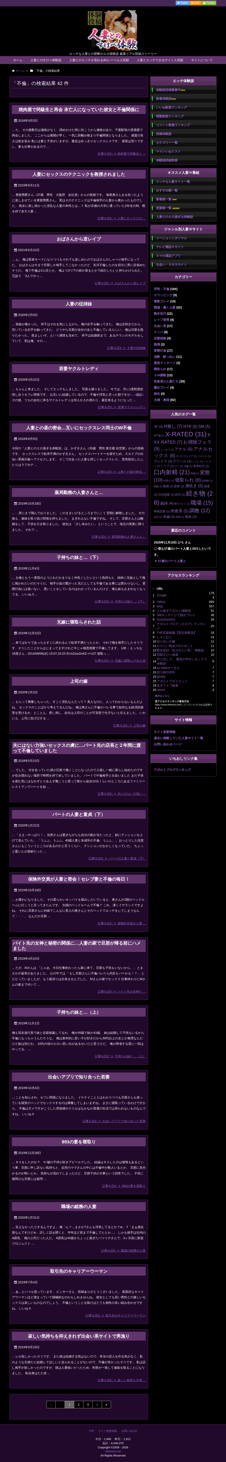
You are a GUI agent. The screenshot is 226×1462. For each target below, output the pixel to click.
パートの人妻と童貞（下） (78, 814)
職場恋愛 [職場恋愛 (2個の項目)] (162, 511)
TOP (91, 1431)
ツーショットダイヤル (171, 238)
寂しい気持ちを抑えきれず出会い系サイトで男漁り (79, 1336)
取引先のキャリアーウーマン (78, 1271)
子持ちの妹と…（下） (79, 557)
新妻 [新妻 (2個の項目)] (179, 486)
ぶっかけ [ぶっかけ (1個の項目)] (167, 449)
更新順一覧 (168, 208)
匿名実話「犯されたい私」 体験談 (180, 650)
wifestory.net (113, 1451)
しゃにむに (164, 637)
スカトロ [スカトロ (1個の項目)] (204, 456)
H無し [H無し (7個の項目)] (173, 426)
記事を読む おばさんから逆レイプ (120, 283)
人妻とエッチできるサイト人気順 (160, 60)
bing (159, 606)
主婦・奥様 (161, 400)
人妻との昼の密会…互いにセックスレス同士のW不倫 (79, 427)
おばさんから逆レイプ (79, 239)
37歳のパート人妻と (172, 561)
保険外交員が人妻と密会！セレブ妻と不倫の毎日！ (79, 879)
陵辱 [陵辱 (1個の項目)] (180, 517)
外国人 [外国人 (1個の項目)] (168, 480)
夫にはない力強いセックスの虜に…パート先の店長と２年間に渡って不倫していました (77, 748)
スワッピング (163, 295)
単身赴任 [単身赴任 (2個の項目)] (201, 466)
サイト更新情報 (164, 732)
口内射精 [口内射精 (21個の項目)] (172, 472)
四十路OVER (166, 672)
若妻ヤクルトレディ (79, 368)
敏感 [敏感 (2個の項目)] (168, 486)
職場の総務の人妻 (78, 1206)
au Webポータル (168, 668)
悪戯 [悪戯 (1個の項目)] (158, 486)
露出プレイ (161, 387)
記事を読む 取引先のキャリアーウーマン (116, 1315)
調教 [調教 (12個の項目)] (199, 510)
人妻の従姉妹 (79, 303)
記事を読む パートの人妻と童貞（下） (117, 858)
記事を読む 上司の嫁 (129, 725)
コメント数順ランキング (173, 125)
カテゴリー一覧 (167, 142)
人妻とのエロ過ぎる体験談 (174, 216)
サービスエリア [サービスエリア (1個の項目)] (186, 456)
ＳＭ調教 (160, 375)
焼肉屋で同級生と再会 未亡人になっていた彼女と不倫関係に (79, 109)
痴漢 (157, 344)
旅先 (157, 393)
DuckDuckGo (166, 619)
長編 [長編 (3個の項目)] (169, 516)
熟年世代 (160, 313)
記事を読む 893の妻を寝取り (124, 1186)
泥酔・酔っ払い (164, 356)
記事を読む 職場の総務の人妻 (123, 1250)
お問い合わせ (129, 1431)
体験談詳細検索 (167, 160)
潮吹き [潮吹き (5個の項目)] (194, 486)
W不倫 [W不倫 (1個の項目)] (159, 435)
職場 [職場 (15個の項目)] (202, 503)
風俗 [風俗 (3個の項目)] (191, 516)
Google (162, 595)
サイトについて (202, 60)
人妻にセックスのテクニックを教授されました (78, 174)
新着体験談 (166, 98)
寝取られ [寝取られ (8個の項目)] (188, 479)
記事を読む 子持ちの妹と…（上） (120, 1056)
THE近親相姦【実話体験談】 (177, 632)
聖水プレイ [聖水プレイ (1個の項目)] (182, 503)
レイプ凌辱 (161, 319)
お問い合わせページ (168, 744)
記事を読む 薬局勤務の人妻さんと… (119, 536)
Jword (161, 690)
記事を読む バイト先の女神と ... (122, 991)
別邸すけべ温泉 (167, 654)
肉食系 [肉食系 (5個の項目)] (179, 511)
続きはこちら (162, 695)
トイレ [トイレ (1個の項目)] (197, 461)
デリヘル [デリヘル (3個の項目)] (182, 461)
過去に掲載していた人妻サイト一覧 (178, 738)
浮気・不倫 (161, 289)
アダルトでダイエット (172, 681)
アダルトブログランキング (172, 769)
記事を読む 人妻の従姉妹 (126, 348)
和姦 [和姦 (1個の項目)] (195, 473)
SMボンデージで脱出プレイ (176, 615)
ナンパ (158, 332)
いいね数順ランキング (171, 107)
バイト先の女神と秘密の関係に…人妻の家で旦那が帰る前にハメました (77, 946)
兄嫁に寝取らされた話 (79, 622)
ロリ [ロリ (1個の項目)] (179, 466)
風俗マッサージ (164, 363)
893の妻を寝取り (79, 1141)
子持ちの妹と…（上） (79, 1012)
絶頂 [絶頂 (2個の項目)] (180, 494)
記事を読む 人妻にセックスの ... (122, 218)
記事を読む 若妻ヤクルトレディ (122, 407)
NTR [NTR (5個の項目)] (190, 426)
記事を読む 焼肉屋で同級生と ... (122, 153)
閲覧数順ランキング (170, 116)
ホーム (18, 60)
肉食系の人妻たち (166, 381)
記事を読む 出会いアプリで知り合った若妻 (114, 1121)
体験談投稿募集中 (170, 90)
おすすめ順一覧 (167, 190)
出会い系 (160, 326)
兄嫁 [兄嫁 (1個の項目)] (188, 466)
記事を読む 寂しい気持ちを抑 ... (122, 1380)
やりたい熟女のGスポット (175, 646)
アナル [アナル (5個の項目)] (183, 449)
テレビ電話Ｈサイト (170, 246)
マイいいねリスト (168, 151)
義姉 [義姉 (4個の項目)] (166, 503)
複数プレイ (161, 301)
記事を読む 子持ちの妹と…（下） (120, 601)
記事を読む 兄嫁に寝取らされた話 (120, 660)
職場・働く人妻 (164, 307)
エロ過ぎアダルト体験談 (174, 610)
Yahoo (161, 602)
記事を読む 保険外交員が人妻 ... (122, 923)
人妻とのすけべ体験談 (45, 60)
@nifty (161, 676)
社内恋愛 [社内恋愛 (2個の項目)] (166, 494)
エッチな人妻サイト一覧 (173, 181)
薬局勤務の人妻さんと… (79, 492)
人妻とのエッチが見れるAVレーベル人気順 (99, 60)
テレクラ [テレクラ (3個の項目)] (163, 461)
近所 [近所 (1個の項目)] (158, 517)
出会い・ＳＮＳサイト (171, 264)
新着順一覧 (166, 199)
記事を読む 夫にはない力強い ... (122, 793)
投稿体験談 (163, 133)
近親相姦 (160, 338)
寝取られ (160, 369)
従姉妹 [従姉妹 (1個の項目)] (207, 480)
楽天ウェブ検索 (167, 685)
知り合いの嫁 (166, 641)
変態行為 (160, 350)
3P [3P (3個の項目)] (158, 426)
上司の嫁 (79, 681)
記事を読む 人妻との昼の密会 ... (122, 472)
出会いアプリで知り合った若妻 (79, 1076)
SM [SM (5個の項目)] (204, 426)
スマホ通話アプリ (168, 255)
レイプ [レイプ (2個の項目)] (167, 466)
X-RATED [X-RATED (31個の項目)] (186, 434)
